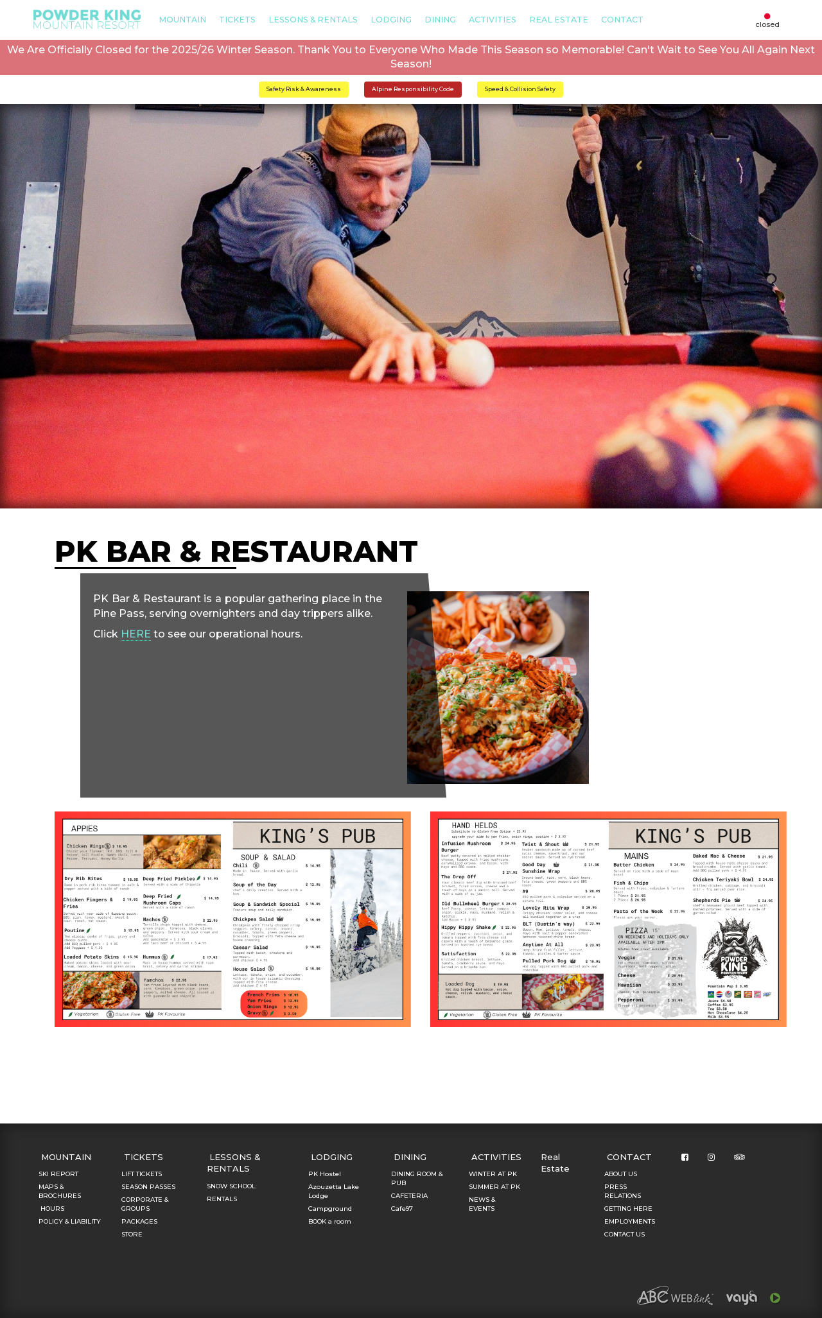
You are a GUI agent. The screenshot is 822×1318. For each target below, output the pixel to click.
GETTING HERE (628, 1208)
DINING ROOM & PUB (416, 1178)
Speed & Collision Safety (520, 88)
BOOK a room (329, 1221)
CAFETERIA (409, 1196)
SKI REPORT (58, 1174)
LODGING (391, 19)
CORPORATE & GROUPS (144, 1204)
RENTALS (222, 1199)
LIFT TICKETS (141, 1174)
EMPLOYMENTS (629, 1221)
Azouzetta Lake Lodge (333, 1191)
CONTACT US (624, 1234)
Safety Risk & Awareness (304, 88)
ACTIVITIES (492, 19)
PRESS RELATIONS (622, 1191)
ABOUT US (620, 1174)
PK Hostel (324, 1174)
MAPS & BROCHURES (60, 1191)
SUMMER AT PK (494, 1187)
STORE (132, 1234)
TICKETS (237, 19)
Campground (330, 1208)
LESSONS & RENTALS (313, 19)
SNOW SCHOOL (231, 1186)
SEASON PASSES (148, 1187)
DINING (440, 19)
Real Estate (558, 19)
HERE (136, 634)
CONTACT (622, 19)
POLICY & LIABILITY (70, 1221)
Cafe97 (402, 1208)
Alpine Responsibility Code (413, 88)
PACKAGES (139, 1221)
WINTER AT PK (493, 1174)
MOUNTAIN (182, 19)
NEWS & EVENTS (482, 1204)
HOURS (51, 1208)
